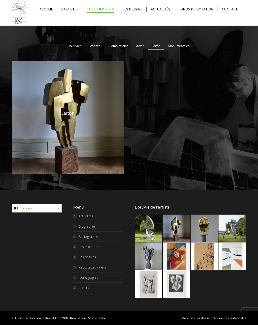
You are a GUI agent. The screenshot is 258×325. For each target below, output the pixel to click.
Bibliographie (88, 236)
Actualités (86, 216)
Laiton (68, 113)
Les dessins (87, 257)
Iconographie (88, 277)
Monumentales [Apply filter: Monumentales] (179, 46)
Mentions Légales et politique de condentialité (214, 318)
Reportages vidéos (93, 267)
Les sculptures (89, 247)
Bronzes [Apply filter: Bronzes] (94, 46)
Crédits (84, 287)
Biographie (87, 226)
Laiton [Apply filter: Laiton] (156, 46)
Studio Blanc (97, 318)
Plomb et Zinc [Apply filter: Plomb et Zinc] (118, 46)
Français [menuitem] (26, 208)
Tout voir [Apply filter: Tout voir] (74, 46)
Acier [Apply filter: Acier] (140, 46)
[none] (37, 208)
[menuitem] (37, 208)
